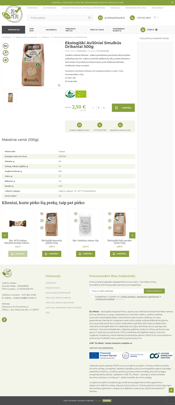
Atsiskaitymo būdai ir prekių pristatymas (84, 8)
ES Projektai (50, 8)
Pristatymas (97, 30)
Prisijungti (157, 8)
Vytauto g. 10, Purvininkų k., (15, 307)
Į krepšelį (127, 108)
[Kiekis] (98, 108)
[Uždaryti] (106, 400)
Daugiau (98, 400)
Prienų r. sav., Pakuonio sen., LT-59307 (20, 310)
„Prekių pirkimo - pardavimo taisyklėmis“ (140, 296)
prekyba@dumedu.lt (115, 18)
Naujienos (51, 30)
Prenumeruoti (154, 291)
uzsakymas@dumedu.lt (79, 130)
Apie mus (31, 30)
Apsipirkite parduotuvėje (120, 130)
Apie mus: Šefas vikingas (58, 298)
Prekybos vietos (70, 30)
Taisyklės (116, 8)
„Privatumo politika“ (105, 299)
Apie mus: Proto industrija (60, 303)
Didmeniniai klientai (119, 30)
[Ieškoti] (60, 18)
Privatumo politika (135, 8)
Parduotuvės (53, 288)
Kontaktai (32, 8)
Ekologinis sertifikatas (58, 293)
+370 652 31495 (144, 18)
